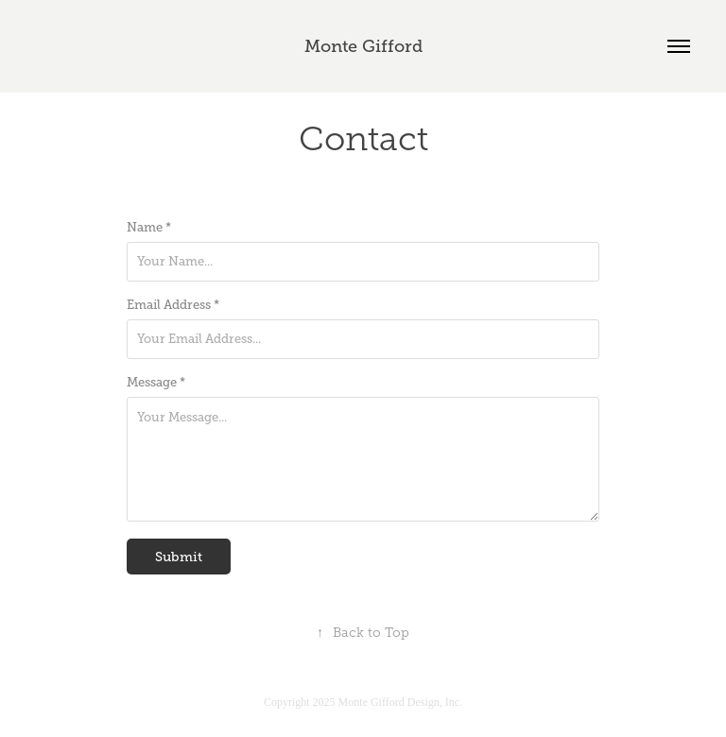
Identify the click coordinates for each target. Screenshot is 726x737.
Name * (149, 227)
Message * (156, 382)
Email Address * (173, 305)
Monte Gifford (363, 46)
